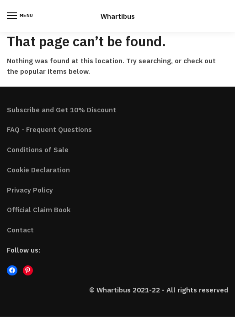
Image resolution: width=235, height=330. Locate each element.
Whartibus (118, 16)
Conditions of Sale (38, 149)
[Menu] (20, 16)
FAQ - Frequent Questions (49, 129)
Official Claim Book (38, 209)
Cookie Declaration (38, 169)
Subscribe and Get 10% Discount (61, 109)
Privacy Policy (30, 190)
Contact (20, 230)
